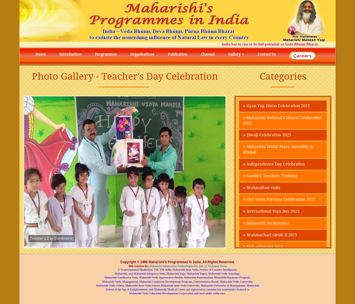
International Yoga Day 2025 (271, 212)
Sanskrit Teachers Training (270, 177)
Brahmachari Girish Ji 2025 (270, 236)
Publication (177, 54)
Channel (208, 54)
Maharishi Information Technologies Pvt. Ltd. (176, 266)
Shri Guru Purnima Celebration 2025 (279, 201)
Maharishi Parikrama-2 (266, 224)
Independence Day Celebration (274, 165)
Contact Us (267, 54)
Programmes (106, 54)
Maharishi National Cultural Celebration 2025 (282, 121)
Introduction (70, 54)
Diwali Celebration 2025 (267, 135)
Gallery (236, 54)
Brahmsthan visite (261, 189)
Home (41, 54)
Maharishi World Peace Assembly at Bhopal (278, 150)
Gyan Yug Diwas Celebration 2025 (276, 106)
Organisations (142, 54)
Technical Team (217, 266)
